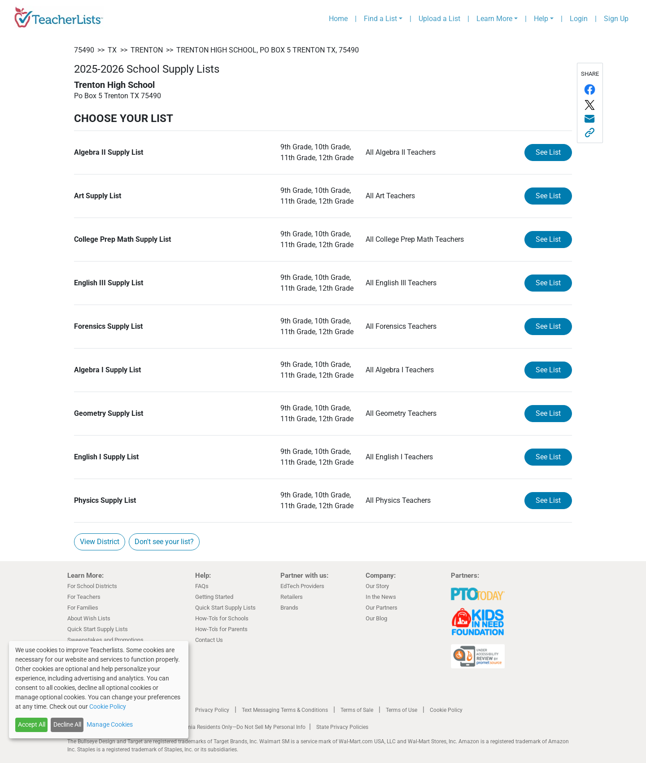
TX (112, 50)
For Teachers (83, 596)
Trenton (147, 50)
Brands (289, 607)
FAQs (202, 586)
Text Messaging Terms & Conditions (285, 710)
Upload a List (439, 18)
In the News (381, 596)
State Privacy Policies (342, 727)
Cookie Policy (446, 710)
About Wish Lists (88, 618)
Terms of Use (401, 710)
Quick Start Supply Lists (97, 629)
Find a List (380, 18)
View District (99, 541)
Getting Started (214, 596)
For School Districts (92, 586)
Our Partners (381, 607)
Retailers (291, 596)
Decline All (67, 724)
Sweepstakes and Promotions (105, 640)
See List (548, 152)
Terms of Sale (356, 710)
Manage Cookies (110, 724)
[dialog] (98, 689)
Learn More (494, 18)
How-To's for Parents (221, 629)
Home (338, 18)
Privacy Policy (212, 710)
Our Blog (376, 618)
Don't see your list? (164, 541)
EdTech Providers (302, 586)
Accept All (31, 724)
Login (579, 18)
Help (541, 18)
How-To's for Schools (222, 618)
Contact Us (209, 640)
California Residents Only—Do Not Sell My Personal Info (239, 727)
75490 (84, 50)
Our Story (377, 586)
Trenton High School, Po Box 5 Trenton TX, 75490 (267, 50)
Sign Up (616, 18)
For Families (82, 607)
